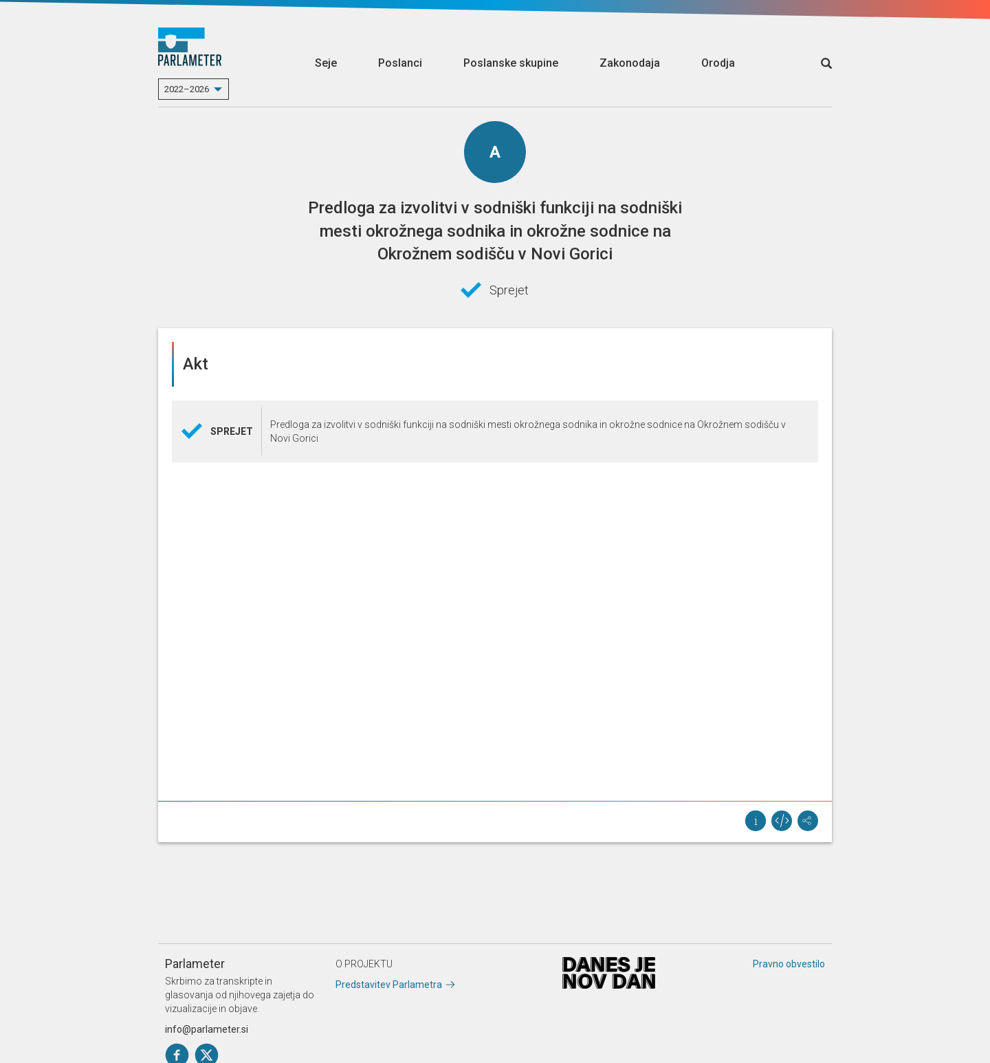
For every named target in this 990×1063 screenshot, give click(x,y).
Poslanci (400, 62)
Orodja (718, 62)
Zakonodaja (630, 62)
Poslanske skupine (510, 62)
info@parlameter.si (206, 1029)
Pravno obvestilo (789, 963)
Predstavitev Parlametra (389, 984)
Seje (326, 62)
